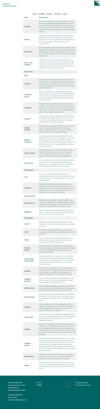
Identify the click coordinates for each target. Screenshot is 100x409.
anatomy (27, 26)
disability (27, 119)
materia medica (29, 196)
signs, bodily (29, 317)
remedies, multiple (27, 280)
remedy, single (29, 288)
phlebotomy (28, 218)
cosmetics (28, 108)
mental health (29, 203)
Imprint (39, 385)
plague (27, 224)
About (35, 14)
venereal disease (27, 344)
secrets (27, 307)
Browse (42, 14)
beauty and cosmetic (28, 64)
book (26, 75)
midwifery (27, 212)
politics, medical (27, 249)
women (26, 365)
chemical (27, 83)
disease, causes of (28, 141)
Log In (39, 382)
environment (29, 170)
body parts (28, 71)
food (26, 177)
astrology (28, 51)
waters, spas (29, 356)
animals (27, 39)
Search (49, 14)
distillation (28, 163)
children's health (28, 95)
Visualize (57, 14)
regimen (27, 271)
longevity (28, 188)
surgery (27, 329)
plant (26, 232)
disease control (27, 129)
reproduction (29, 297)
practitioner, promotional (29, 260)
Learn (65, 14)
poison (26, 240)
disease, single (29, 153)
